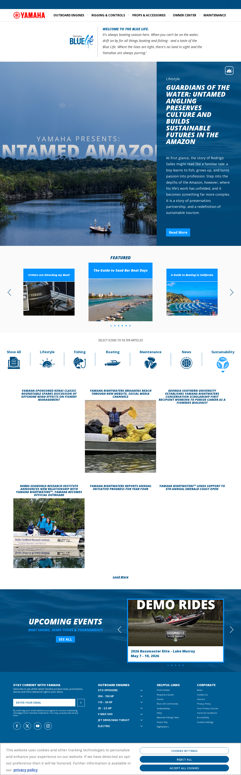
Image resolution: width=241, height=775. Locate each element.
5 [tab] (126, 326)
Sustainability (187, 5)
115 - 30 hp (105, 702)
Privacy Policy (204, 703)
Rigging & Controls (108, 15)
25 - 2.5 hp (105, 708)
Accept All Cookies (184, 768)
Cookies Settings (205, 722)
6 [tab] (130, 326)
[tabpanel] (120, 293)
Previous (11, 292)
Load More (120, 577)
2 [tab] (115, 326)
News (199, 690)
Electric (104, 726)
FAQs (159, 712)
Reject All (184, 759)
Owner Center (184, 15)
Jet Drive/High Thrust (114, 720)
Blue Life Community (162, 5)
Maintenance (215, 15)
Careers (201, 699)
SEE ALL (65, 639)
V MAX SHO (105, 714)
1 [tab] (111, 326)
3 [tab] (118, 326)
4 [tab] (122, 326)
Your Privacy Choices (207, 708)
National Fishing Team (168, 717)
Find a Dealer (22, 5)
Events (203, 5)
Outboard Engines (68, 15)
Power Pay (162, 722)
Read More (178, 232)
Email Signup (219, 5)
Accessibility (203, 717)
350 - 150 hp (106, 696)
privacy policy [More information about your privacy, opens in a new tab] (26, 769)
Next (230, 292)
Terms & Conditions (207, 712)
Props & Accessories (148, 15)
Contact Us (202, 694)
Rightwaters (163, 726)
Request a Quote (43, 5)
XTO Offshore (108, 690)
